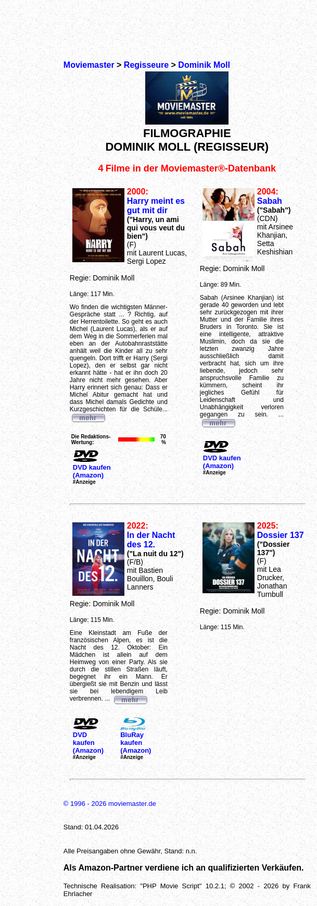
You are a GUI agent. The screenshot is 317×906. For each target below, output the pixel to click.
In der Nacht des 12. (151, 540)
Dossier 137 (280, 535)
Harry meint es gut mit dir (156, 206)
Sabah (269, 201)
